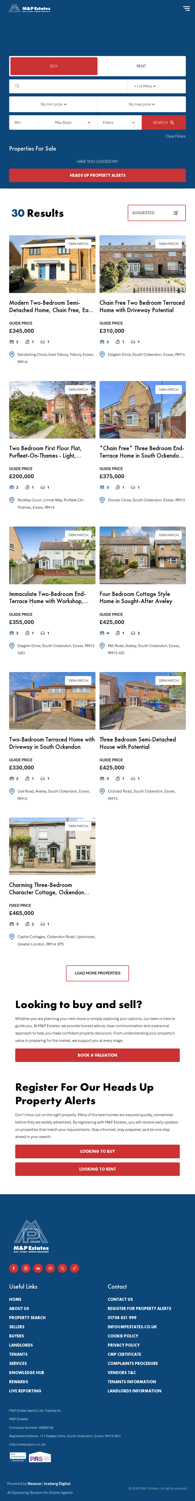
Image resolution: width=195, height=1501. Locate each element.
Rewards (18, 1382)
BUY (54, 66)
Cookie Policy (123, 1336)
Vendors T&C (122, 1372)
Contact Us (120, 1299)
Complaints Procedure (133, 1363)
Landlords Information (134, 1391)
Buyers (16, 1336)
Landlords (21, 1345)
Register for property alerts (139, 1308)
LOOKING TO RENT (97, 1169)
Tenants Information (132, 1382)
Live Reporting (25, 1391)
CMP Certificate (124, 1354)
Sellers (16, 1327)
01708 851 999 (122, 1317)
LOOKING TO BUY (97, 1151)
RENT (141, 66)
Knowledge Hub (26, 1372)
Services (18, 1363)
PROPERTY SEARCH (27, 1317)
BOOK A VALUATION (97, 1055)
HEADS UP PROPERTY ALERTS (97, 175)
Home (15, 1299)
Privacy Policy (124, 1345)
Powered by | (40, 1488)
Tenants (18, 1354)
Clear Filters (175, 136)
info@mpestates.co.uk (132, 1327)
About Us (19, 1308)
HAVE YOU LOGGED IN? (97, 161)
